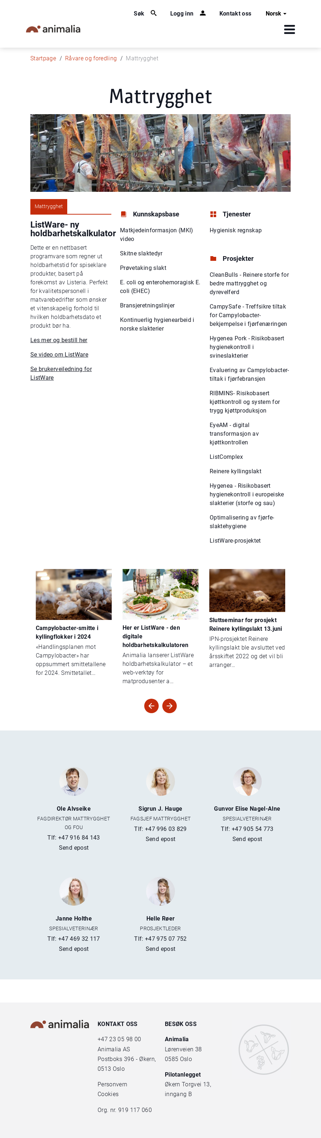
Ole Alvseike (74, 808)
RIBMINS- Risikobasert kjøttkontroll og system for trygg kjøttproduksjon (245, 402)
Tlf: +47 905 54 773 (247, 829)
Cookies (108, 1094)
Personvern (113, 1084)
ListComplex (226, 456)
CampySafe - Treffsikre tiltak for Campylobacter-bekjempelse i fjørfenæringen (248, 315)
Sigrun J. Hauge (160, 808)
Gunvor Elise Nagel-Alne (247, 808)
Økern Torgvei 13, (189, 1084)
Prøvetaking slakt (143, 267)
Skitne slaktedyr (141, 253)
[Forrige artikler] (169, 706)
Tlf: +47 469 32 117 (73, 938)
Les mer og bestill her (58, 340)
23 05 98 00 (125, 1039)
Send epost (74, 847)
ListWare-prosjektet (235, 540)
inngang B (178, 1094)
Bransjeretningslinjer (147, 305)
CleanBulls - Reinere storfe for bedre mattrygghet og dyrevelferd (249, 283)
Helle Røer (160, 918)
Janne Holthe (74, 918)
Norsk (277, 13)
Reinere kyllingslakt (235, 471)
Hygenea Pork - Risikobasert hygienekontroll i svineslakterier (247, 347)
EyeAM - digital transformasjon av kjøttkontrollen (234, 434)
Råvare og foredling (91, 58)
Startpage (43, 58)
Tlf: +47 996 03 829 (160, 829)
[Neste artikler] (151, 706)
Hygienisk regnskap (236, 230)
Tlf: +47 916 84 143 (73, 837)
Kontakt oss (235, 13)
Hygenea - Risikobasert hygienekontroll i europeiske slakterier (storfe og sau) (247, 494)
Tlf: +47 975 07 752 (160, 938)
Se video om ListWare (59, 354)
